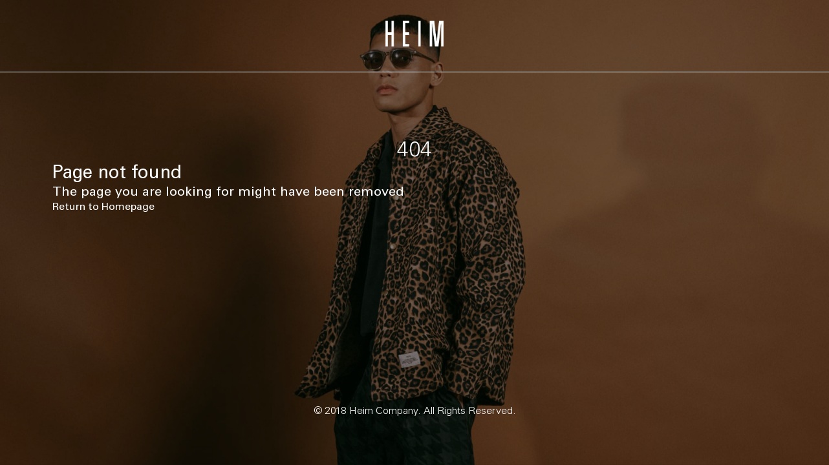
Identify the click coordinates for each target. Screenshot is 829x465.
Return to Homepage (103, 206)
